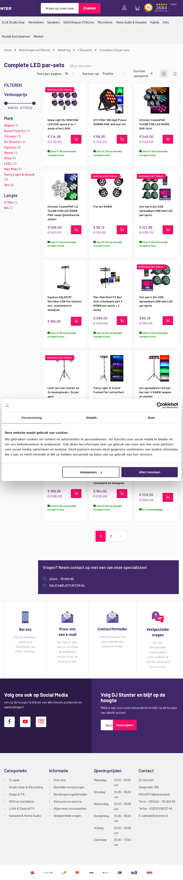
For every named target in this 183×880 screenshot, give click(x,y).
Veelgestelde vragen (67, 816)
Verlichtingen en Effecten (35, 50)
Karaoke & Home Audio (25, 816)
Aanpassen (91, 472)
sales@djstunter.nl (67, 586)
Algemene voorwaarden (70, 809)
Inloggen (125, 8)
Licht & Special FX (21, 809)
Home (8, 50)
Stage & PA (17, 794)
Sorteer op (90, 73)
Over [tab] (151, 417)
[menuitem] (13, 22)
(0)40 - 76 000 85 (61, 580)
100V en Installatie (21, 801)
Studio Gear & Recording (26, 787)
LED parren (85, 50)
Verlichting (64, 50)
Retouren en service (68, 801)
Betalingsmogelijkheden (70, 794)
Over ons (60, 780)
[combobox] (60, 8)
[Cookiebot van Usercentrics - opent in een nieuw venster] (159, 405)
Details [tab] (91, 417)
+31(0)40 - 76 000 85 (161, 801)
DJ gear (14, 780)
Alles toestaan (149, 472)
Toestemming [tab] (31, 417)
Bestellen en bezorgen (69, 787)
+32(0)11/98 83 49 (160, 809)
